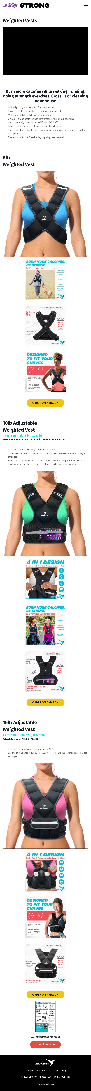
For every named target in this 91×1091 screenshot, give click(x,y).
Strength (29, 1070)
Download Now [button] (45, 1044)
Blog (64, 1070)
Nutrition (41, 1070)
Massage (54, 1070)
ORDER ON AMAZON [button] (45, 403)
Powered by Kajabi (45, 1084)
